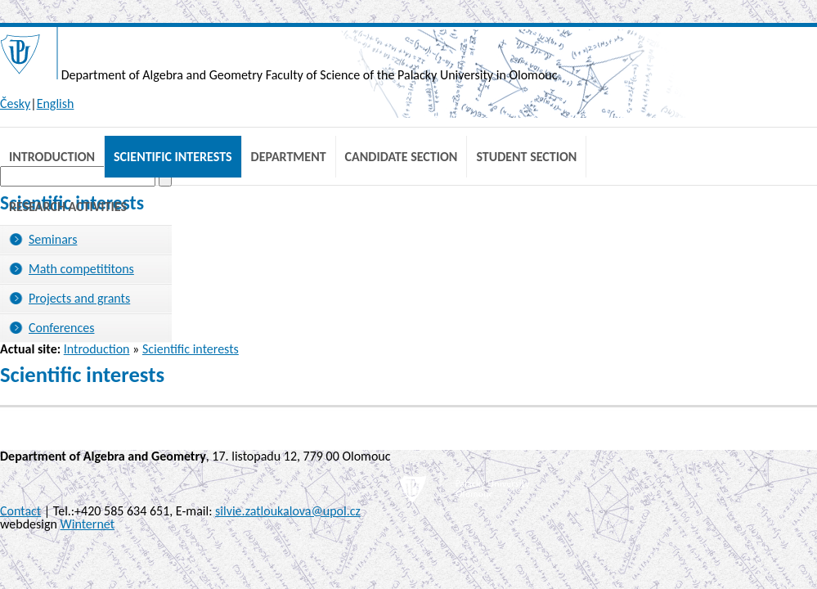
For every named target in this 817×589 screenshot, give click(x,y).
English (55, 103)
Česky (15, 103)
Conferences (61, 327)
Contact (20, 511)
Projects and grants (79, 298)
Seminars (53, 239)
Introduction (52, 156)
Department (288, 156)
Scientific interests (173, 156)
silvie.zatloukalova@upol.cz (288, 511)
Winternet (88, 524)
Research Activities (68, 206)
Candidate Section (401, 156)
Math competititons (81, 269)
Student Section (526, 156)
